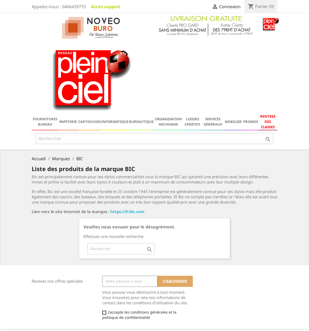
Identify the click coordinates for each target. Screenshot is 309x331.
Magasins (103, 313)
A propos (103, 292)
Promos (250, 48)
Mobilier (233, 48)
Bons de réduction (174, 298)
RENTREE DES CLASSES (267, 48)
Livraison (103, 272)
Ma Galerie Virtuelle (176, 305)
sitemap (102, 306)
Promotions (42, 279)
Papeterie (68, 48)
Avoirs (163, 285)
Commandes (169, 278)
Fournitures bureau (45, 48)
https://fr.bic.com (127, 138)
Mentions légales (110, 279)
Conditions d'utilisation (115, 285)
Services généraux (213, 48)
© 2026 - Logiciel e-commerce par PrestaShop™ (154, 324)
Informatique (114, 48)
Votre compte (174, 264)
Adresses (166, 292)
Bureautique (141, 48)
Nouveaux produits (48, 285)
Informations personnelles (181, 271)
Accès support (105, 7)
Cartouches (89, 48)
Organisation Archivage (168, 48)
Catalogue (41, 272)
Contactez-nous (109, 299)
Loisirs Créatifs (192, 48)
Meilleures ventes (47, 292)
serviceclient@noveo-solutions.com (243, 316)
